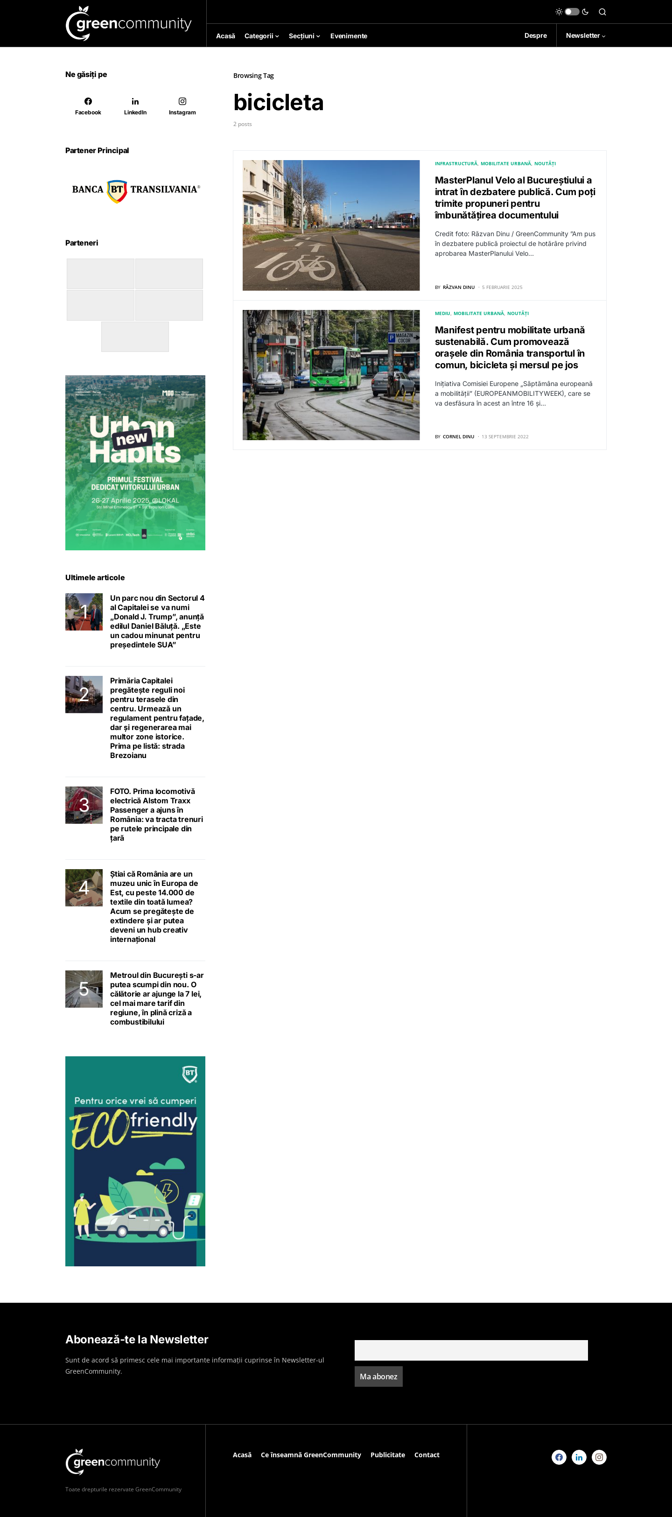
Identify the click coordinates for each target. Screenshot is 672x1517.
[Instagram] (182, 106)
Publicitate (388, 1454)
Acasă (242, 1454)
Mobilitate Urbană (506, 163)
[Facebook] (88, 106)
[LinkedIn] (135, 106)
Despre (536, 35)
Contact (427, 1454)
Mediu (442, 313)
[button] (572, 11)
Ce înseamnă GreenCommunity (311, 1454)
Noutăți (545, 163)
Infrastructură (456, 163)
